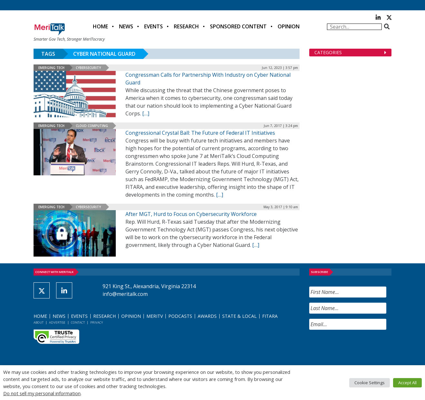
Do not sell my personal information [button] (42, 393)
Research (186, 26)
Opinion (289, 26)
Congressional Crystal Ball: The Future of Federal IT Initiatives (200, 132)
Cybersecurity (88, 67)
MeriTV (154, 316)
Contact (78, 322)
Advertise (57, 322)
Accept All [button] (407, 382)
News (126, 26)
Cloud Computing (92, 125)
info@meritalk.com (125, 294)
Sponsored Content (238, 26)
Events (153, 26)
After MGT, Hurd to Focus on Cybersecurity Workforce (191, 214)
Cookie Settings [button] (369, 382)
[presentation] (358, 347)
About (39, 322)
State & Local (239, 316)
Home (100, 26)
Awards (207, 316)
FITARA (270, 316)
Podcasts (180, 316)
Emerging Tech (51, 67)
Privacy (96, 322)
